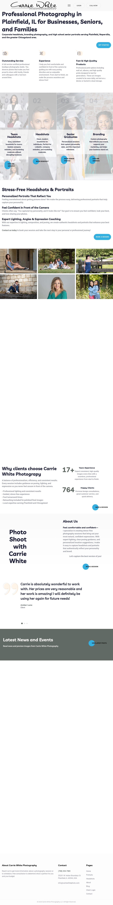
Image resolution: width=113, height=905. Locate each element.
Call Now (93, 5)
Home (88, 871)
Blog (88, 886)
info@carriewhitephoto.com (68, 883)
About (88, 882)
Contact (89, 894)
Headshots (42, 134)
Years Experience (87, 467)
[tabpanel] (53, 595)
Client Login (90, 890)
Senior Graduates (70, 135)
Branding (99, 134)
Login (79, 5)
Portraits (89, 875)
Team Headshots (14, 135)
